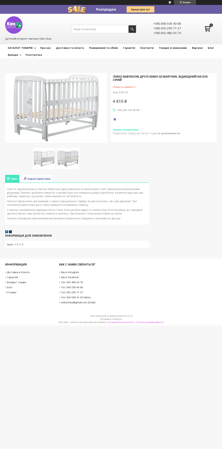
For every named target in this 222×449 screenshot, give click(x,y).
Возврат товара (16, 282)
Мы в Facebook (70, 277)
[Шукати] (132, 29)
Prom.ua (128, 315)
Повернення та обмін (103, 47)
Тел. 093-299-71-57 (72, 292)
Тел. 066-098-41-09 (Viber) (76, 297)
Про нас (45, 47)
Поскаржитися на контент (120, 322)
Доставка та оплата (70, 47)
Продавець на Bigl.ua (111, 319)
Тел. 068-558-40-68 (72, 287)
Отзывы (11, 292)
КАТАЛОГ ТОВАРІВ (20, 47)
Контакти (147, 47)
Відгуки (197, 47)
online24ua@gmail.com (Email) (78, 302)
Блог (211, 47)
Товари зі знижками (173, 47)
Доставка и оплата (18, 272)
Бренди (13, 54)
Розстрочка (34, 54)
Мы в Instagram (70, 272)
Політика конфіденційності (150, 322)
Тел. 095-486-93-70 (72, 282)
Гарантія (129, 47)
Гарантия (12, 277)
